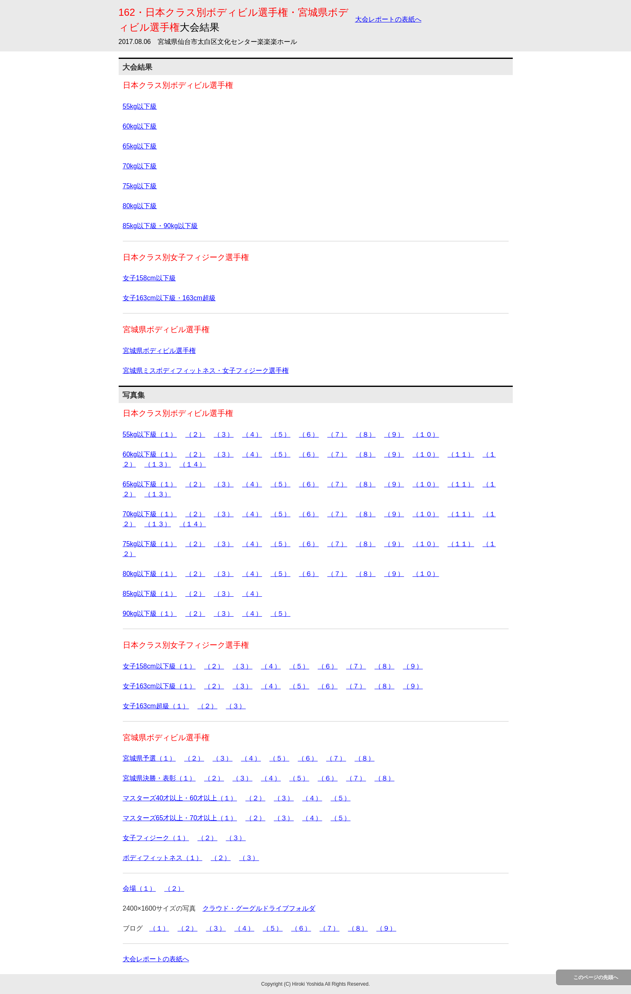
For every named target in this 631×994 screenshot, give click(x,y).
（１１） (461, 454)
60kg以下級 (140, 126)
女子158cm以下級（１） (159, 666)
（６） (309, 434)
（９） (394, 434)
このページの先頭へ (595, 977)
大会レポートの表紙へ (388, 19)
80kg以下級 (140, 205)
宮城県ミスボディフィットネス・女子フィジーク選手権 (206, 370)
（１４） (192, 464)
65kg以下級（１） (150, 484)
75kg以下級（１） (150, 543)
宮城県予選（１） (149, 758)
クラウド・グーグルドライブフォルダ (258, 908)
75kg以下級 (140, 186)
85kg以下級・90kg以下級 (160, 225)
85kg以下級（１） (150, 593)
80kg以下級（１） (150, 573)
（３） (224, 434)
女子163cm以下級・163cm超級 (169, 297)
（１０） (425, 434)
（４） (252, 434)
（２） (195, 434)
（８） (365, 434)
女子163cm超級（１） (156, 706)
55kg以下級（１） (150, 434)
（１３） (157, 464)
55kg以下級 (140, 106)
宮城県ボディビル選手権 (159, 350)
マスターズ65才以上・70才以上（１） (180, 817)
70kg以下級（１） (150, 514)
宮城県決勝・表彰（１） (159, 778)
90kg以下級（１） (150, 613)
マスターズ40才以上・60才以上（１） (180, 798)
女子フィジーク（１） (156, 837)
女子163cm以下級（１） (159, 686)
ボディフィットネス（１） (162, 857)
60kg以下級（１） (150, 454)
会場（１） (139, 888)
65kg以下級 (140, 146)
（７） (337, 434)
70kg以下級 (140, 166)
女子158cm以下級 (149, 278)
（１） (159, 928)
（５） (280, 434)
